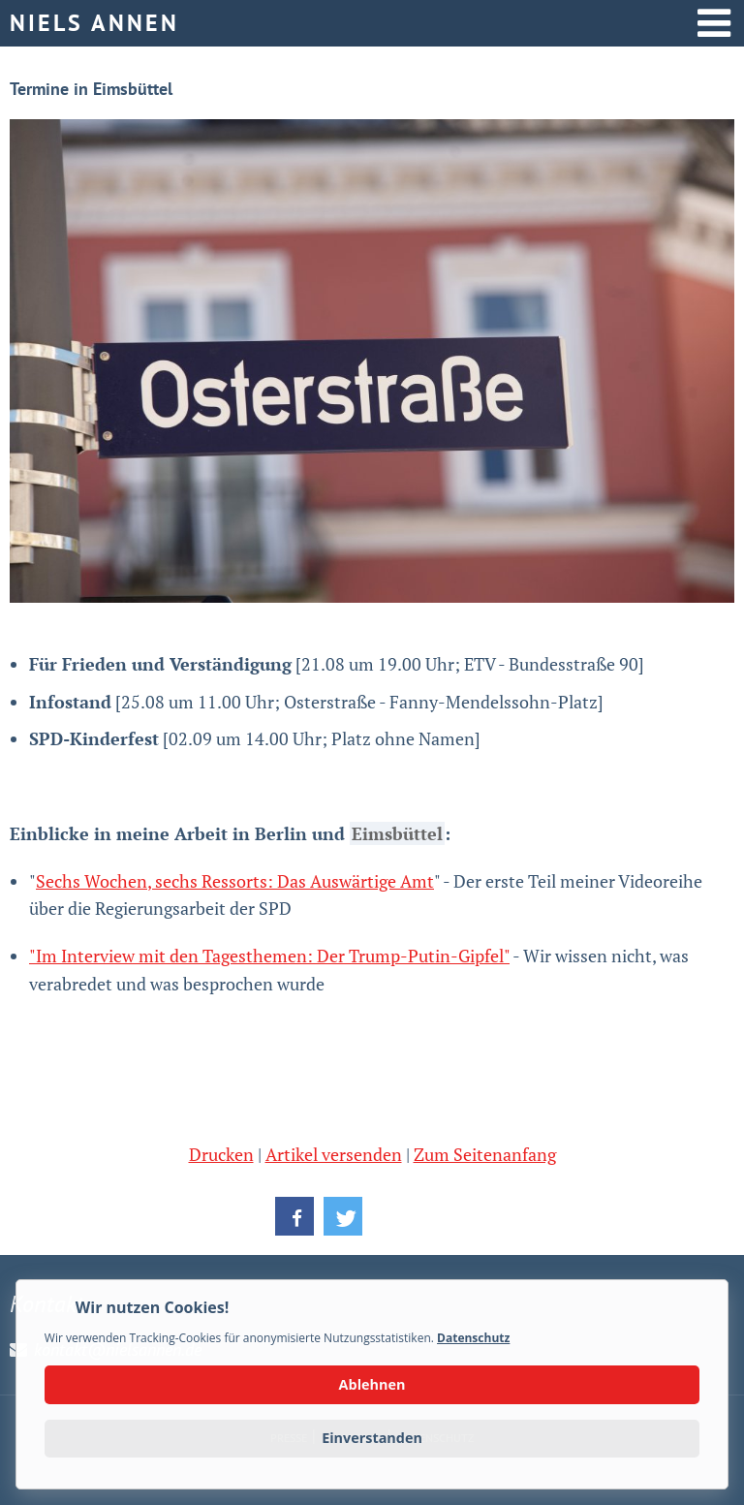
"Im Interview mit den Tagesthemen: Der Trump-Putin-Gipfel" (269, 955)
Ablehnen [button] (372, 1384)
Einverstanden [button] (372, 1437)
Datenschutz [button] (473, 1338)
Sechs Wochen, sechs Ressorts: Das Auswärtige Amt (235, 881)
